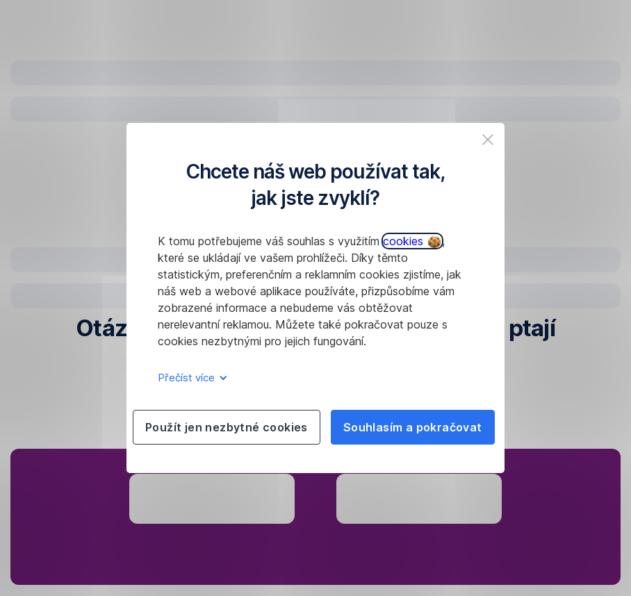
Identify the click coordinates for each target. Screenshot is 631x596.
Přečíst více (190, 377)
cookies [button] (412, 241)
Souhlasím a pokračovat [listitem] (412, 427)
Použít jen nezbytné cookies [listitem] (226, 427)
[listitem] (487, 139)
